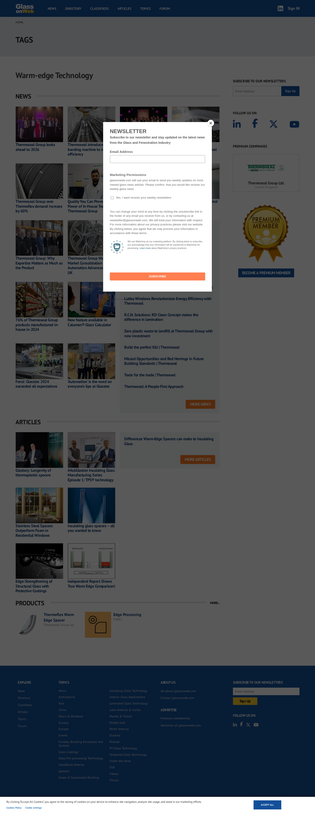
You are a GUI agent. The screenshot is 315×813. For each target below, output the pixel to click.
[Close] (210, 123)
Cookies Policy (14, 807)
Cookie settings (33, 807)
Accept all (267, 804)
